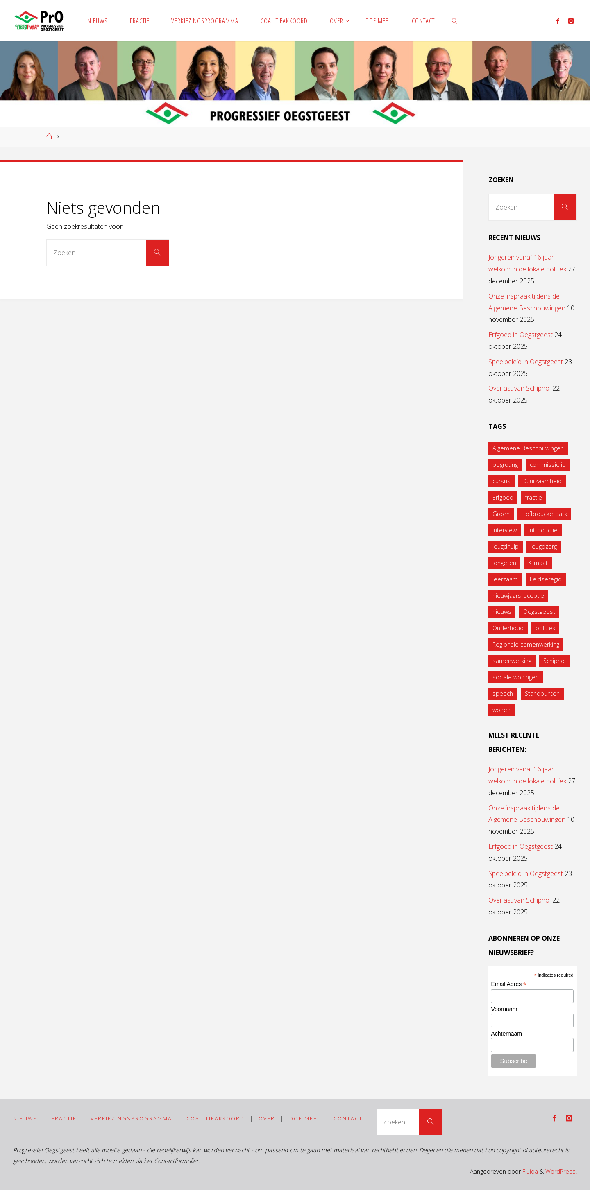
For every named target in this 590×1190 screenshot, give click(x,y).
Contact (348, 1118)
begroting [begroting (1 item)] (505, 464)
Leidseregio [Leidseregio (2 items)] (546, 579)
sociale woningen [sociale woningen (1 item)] (515, 677)
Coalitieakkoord (215, 1118)
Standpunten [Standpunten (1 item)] (542, 693)
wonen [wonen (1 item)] (501, 710)
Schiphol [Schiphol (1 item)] (554, 661)
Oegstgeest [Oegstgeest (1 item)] (539, 611)
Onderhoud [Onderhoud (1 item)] (508, 628)
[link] (455, 20)
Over (267, 1118)
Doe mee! (304, 1118)
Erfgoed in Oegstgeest (520, 334)
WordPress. (561, 1171)
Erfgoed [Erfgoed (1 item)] (502, 497)
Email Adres (508, 984)
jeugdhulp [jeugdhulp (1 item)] (505, 546)
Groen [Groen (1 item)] (501, 514)
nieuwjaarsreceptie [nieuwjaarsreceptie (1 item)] (518, 596)
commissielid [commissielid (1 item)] (548, 464)
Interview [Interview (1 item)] (504, 530)
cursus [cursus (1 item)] (501, 481)
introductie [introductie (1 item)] (543, 530)
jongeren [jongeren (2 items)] (504, 563)
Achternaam (506, 1033)
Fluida (529, 1171)
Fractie (64, 1118)
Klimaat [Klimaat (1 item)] (538, 563)
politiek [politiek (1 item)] (545, 628)
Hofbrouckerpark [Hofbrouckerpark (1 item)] (544, 514)
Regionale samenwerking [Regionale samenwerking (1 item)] (525, 644)
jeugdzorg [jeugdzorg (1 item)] (544, 546)
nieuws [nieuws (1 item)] (501, 611)
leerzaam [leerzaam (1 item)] (505, 579)
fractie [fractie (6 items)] (533, 497)
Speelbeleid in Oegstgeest (525, 361)
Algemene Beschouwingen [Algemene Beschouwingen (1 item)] (528, 448)
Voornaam (504, 1009)
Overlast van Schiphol (519, 388)
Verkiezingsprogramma (131, 1118)
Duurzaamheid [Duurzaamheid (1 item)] (542, 481)
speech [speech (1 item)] (502, 693)
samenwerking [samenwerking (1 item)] (511, 661)
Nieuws (25, 1118)
